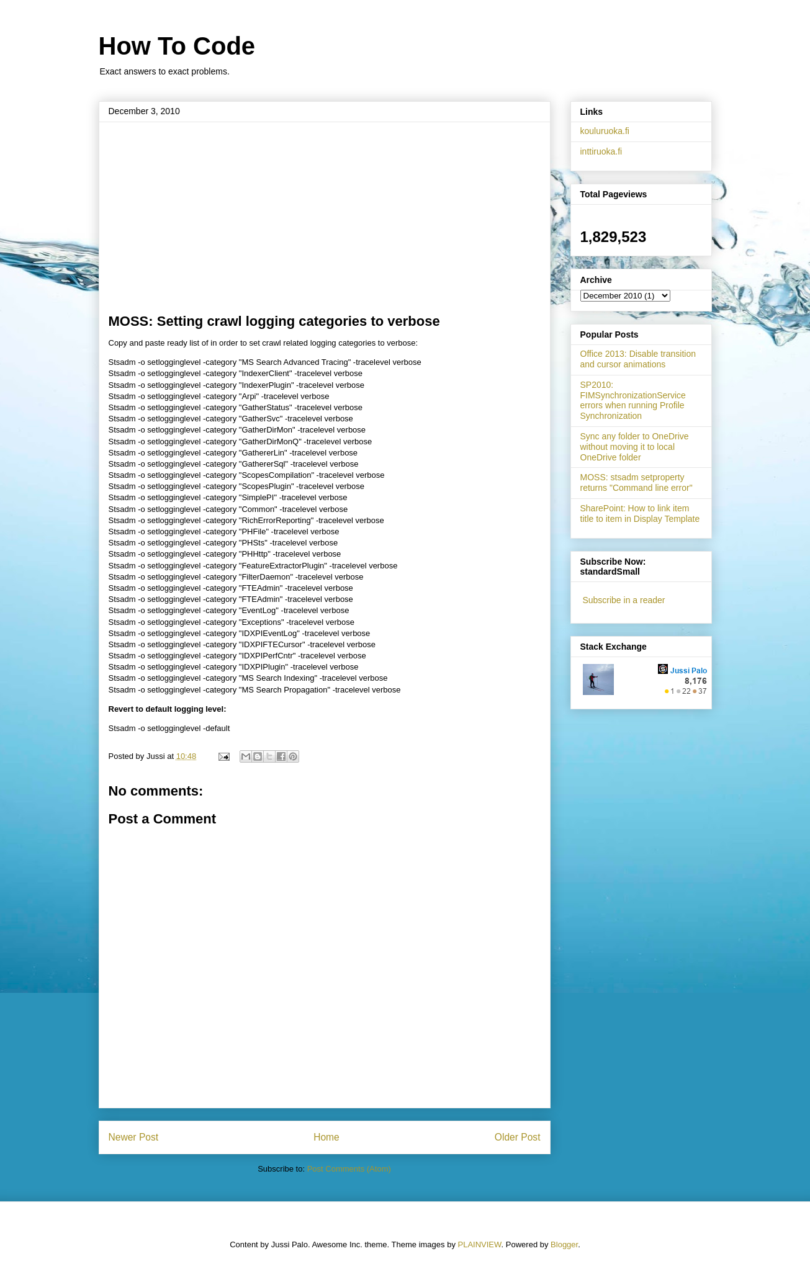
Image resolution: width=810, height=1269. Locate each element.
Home (326, 1137)
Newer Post (134, 1137)
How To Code (177, 46)
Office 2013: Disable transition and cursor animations (638, 359)
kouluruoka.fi (604, 131)
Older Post (518, 1137)
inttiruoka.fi (601, 151)
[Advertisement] (325, 220)
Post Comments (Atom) (349, 1168)
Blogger (564, 1244)
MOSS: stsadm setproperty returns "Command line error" (636, 482)
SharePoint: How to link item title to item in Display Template (640, 513)
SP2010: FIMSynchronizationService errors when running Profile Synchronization (633, 400)
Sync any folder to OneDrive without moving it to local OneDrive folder (634, 446)
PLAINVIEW (480, 1244)
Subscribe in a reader (623, 600)
